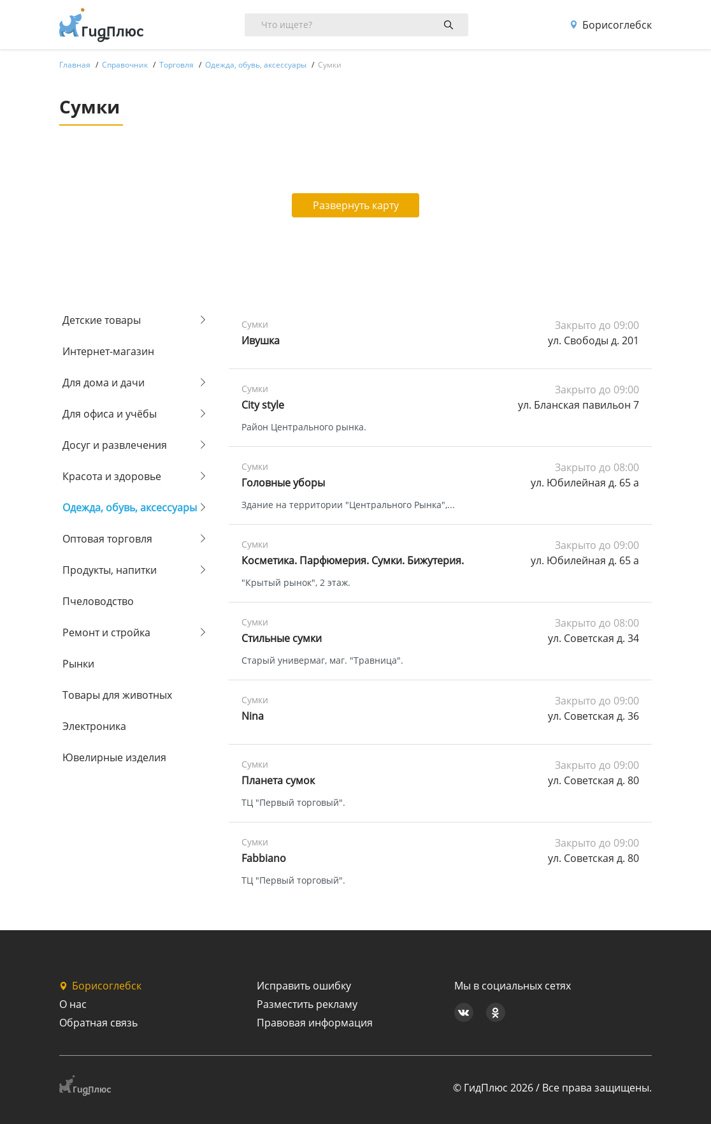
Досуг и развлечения (114, 445)
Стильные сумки (281, 638)
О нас (73, 1004)
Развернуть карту (356, 205)
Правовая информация (315, 1023)
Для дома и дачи (103, 383)
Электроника (94, 726)
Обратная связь (98, 1023)
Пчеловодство (98, 601)
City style (262, 405)
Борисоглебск (611, 25)
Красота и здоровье (111, 476)
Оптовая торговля (107, 539)
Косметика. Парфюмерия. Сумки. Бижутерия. (352, 560)
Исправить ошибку (304, 986)
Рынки (78, 664)
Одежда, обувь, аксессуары (129, 507)
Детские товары (101, 320)
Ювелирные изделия (114, 757)
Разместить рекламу (307, 1004)
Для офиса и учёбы (109, 414)
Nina (252, 716)
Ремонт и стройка (106, 632)
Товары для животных (117, 695)
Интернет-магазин (108, 351)
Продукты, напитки (109, 570)
